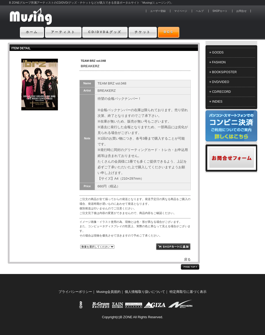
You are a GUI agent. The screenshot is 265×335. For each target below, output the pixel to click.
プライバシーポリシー (75, 292)
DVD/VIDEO (220, 82)
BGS (169, 32)
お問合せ (241, 11)
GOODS (218, 52)
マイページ (180, 11)
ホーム (32, 32)
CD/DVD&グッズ (105, 32)
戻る (187, 259)
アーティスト (63, 32)
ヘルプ (200, 11)
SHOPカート (219, 11)
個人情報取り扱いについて (145, 292)
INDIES (217, 101)
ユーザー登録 (158, 11)
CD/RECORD (221, 92)
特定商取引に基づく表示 (188, 292)
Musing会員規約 (109, 292)
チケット (143, 32)
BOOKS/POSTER (224, 72)
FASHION (219, 62)
